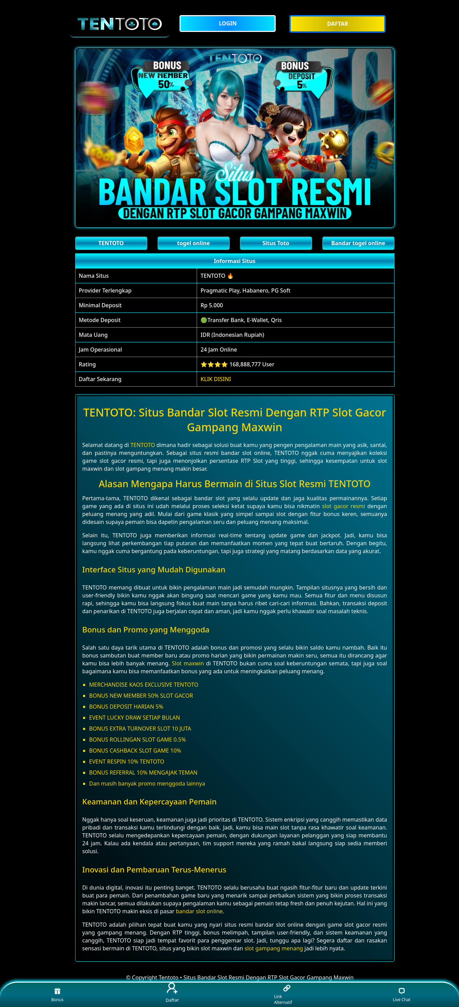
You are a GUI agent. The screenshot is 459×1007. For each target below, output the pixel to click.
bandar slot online (199, 911)
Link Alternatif (283, 995)
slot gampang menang (273, 948)
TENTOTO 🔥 (216, 275)
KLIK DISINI (215, 379)
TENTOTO (142, 445)
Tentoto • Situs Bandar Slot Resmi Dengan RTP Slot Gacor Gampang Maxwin (256, 977)
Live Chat (401, 995)
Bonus (57, 995)
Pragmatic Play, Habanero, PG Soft (245, 290)
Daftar (172, 993)
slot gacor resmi (343, 506)
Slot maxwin (188, 663)
